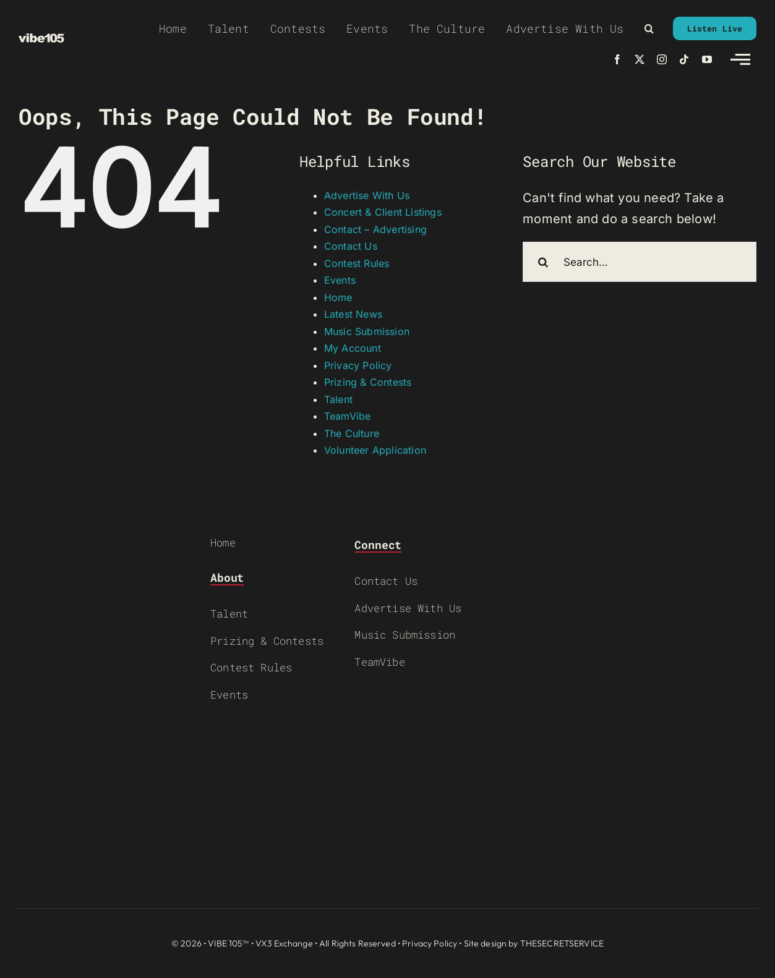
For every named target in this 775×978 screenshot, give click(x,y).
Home (338, 297)
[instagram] (662, 59)
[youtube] (707, 59)
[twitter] (639, 59)
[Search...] (639, 262)
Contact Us (350, 246)
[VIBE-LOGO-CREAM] (42, 39)
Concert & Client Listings (383, 212)
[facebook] (617, 59)
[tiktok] (684, 59)
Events (340, 280)
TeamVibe (347, 416)
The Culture (351, 433)
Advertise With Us (366, 195)
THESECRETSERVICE (562, 943)
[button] (649, 28)
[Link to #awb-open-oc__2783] (740, 59)
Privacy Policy (358, 365)
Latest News (353, 314)
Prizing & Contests (368, 382)
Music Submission (366, 331)
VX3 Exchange (284, 943)
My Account (352, 348)
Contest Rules (357, 263)
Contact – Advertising (375, 229)
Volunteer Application (375, 450)
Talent (338, 399)
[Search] (543, 262)
